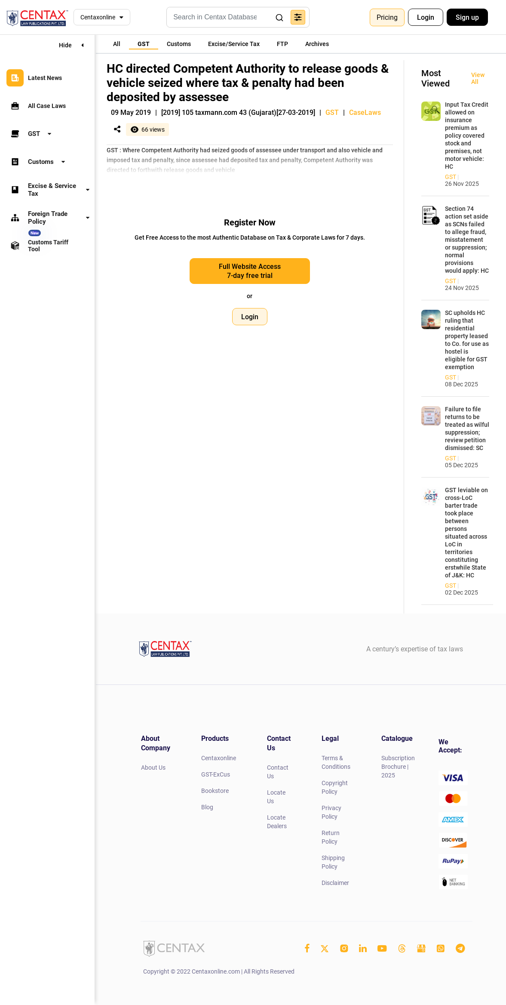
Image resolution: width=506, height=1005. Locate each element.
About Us (153, 767)
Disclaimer (335, 882)
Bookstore (215, 790)
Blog (207, 807)
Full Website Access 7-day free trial (250, 271)
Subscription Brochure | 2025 (398, 767)
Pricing (387, 17)
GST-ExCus (215, 774)
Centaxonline (97, 17)
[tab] (116, 44)
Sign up (467, 17)
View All (478, 78)
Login (425, 17)
